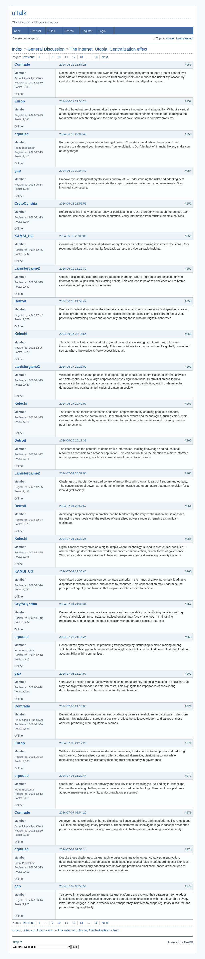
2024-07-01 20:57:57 (72, 506)
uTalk (19, 12)
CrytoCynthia (25, 204)
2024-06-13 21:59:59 (72, 203)
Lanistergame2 (27, 268)
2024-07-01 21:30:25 (72, 538)
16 (95, 57)
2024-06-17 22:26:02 (72, 366)
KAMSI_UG (23, 236)
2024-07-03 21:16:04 (72, 706)
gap (17, 171)
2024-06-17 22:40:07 (72, 403)
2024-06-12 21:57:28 (72, 64)
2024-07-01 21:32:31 (72, 604)
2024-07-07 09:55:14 (72, 849)
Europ (19, 101)
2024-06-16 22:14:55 (72, 333)
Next (105, 57)
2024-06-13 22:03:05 (72, 236)
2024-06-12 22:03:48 (72, 134)
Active (170, 38)
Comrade (22, 64)
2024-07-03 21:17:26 (72, 743)
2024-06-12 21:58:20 (72, 101)
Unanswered (184, 38)
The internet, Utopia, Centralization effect (108, 49)
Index (17, 31)
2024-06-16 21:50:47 (72, 301)
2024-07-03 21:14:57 (72, 673)
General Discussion (46, 49)
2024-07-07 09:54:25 (72, 812)
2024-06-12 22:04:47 (72, 170)
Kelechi (20, 334)
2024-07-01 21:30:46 (72, 571)
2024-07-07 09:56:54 (72, 886)
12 (73, 57)
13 (81, 57)
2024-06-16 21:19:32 (72, 268)
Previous (28, 57)
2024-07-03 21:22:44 (72, 775)
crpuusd (21, 134)
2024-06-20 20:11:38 (72, 440)
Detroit (20, 301)
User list (35, 31)
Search (69, 31)
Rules (51, 31)
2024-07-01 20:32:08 (72, 473)
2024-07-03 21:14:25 (72, 636)
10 (58, 57)
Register (86, 31)
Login (102, 31)
